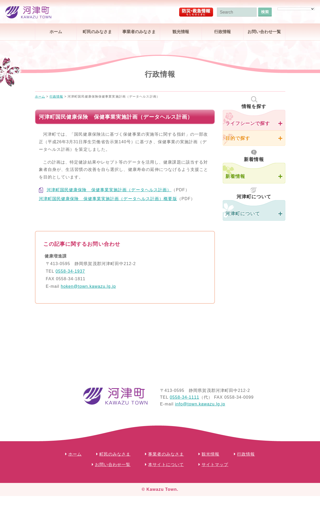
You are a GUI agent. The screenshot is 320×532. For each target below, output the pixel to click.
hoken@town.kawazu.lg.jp (88, 286)
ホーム (56, 31)
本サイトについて (166, 464)
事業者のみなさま (139, 31)
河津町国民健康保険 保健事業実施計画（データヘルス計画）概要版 (108, 198)
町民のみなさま (97, 31)
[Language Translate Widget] (296, 9)
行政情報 (222, 31)
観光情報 (180, 31)
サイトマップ (215, 464)
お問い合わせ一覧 (264, 31)
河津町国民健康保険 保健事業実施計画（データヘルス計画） (109, 190)
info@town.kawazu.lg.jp (200, 404)
